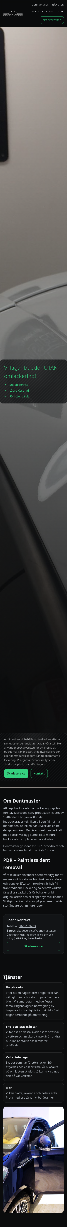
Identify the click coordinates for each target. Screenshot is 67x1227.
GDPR (60, 11)
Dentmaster (40, 4)
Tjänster (58, 4)
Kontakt (48, 11)
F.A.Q (35, 11)
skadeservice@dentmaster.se (36, 931)
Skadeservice (52, 20)
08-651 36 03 (27, 926)
